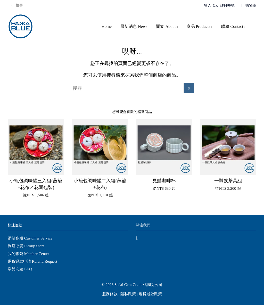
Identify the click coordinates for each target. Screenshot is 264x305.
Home (107, 26)
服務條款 (110, 294)
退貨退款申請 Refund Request (32, 261)
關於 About (167, 26)
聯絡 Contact (233, 26)
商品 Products (199, 26)
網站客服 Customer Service (30, 238)
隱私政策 (128, 294)
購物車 (250, 5)
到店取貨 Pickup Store (26, 246)
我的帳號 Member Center (28, 253)
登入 (207, 5)
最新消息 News (133, 26)
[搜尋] (23, 5)
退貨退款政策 (150, 294)
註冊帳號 (227, 5)
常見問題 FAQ (20, 269)
